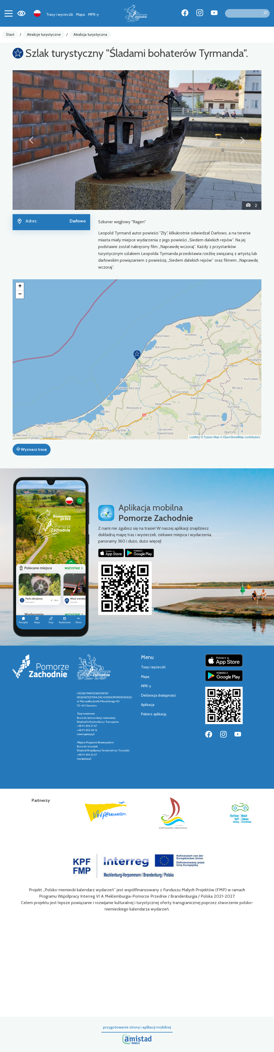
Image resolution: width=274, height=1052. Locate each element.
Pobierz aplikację (153, 714)
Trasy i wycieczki (59, 14)
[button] (31, 140)
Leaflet (193, 437)
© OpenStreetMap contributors (240, 437)
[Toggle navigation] (8, 13)
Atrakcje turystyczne (44, 34)
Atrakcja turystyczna (90, 34)
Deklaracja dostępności (158, 695)
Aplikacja (147, 705)
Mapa (80, 14)
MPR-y (93, 14)
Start (10, 34)
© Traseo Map (210, 437)
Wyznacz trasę (31, 449)
